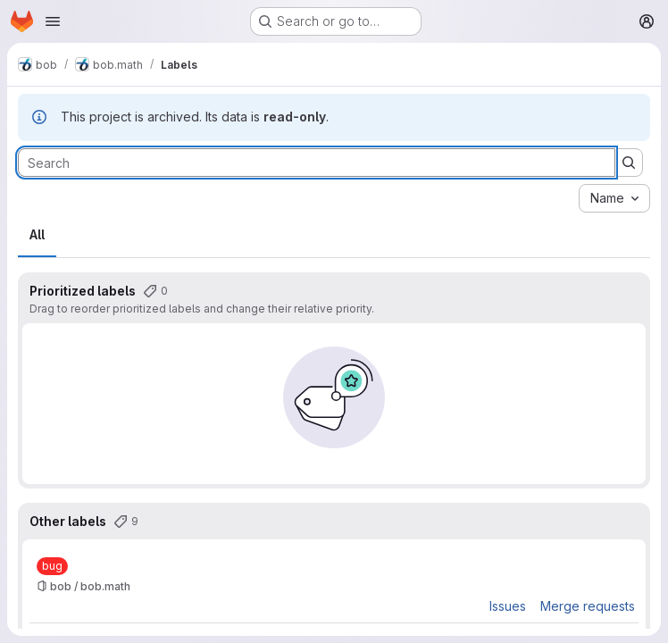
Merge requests (587, 606)
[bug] (52, 566)
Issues (507, 606)
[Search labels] (316, 162)
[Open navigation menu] (52, 21)
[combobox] (614, 198)
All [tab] (37, 234)
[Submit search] (628, 162)
